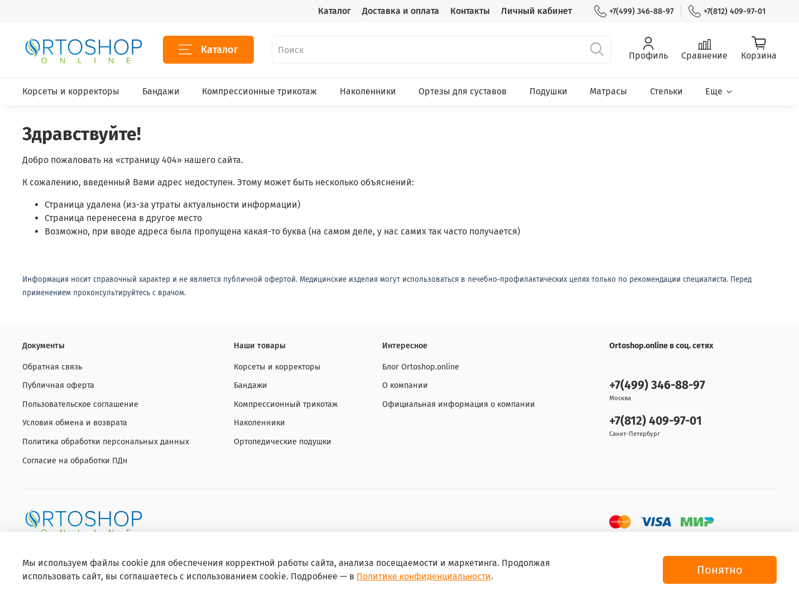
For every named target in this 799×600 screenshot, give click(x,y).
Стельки (666, 91)
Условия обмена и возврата (74, 423)
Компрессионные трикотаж (259, 91)
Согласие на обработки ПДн (75, 460)
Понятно (720, 570)
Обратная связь (52, 367)
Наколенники (368, 91)
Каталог (334, 11)
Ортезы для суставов (462, 91)
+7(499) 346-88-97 (633, 11)
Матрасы (608, 91)
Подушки (548, 91)
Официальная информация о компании (458, 404)
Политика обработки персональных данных (105, 442)
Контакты (470, 11)
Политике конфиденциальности (424, 576)
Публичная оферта (58, 385)
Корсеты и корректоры (70, 91)
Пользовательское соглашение (80, 404)
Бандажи (161, 91)
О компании (405, 385)
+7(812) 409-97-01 (727, 11)
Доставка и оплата (400, 11)
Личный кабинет (536, 11)
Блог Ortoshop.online (420, 367)
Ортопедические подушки (282, 442)
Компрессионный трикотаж (286, 404)
